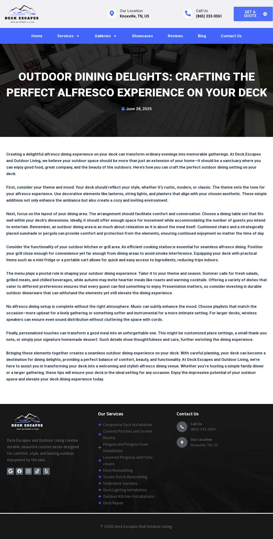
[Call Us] (188, 13)
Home (36, 36)
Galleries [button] (106, 36)
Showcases (142, 36)
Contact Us (231, 36)
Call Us (202, 11)
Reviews (175, 36)
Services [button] (68, 36)
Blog (202, 36)
